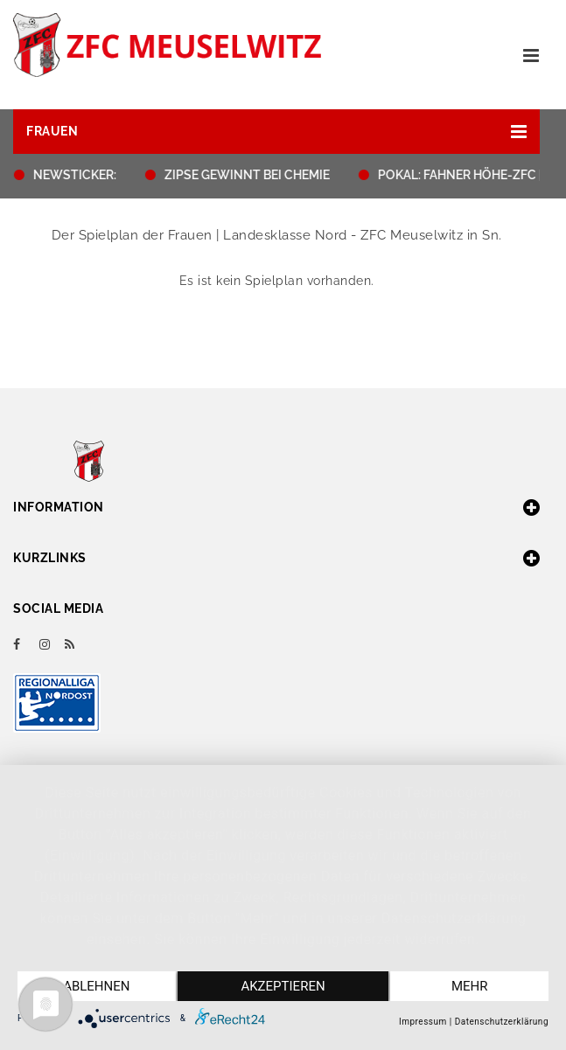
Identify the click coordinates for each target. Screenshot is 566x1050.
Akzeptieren (283, 986)
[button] (276, 131)
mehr (469, 986)
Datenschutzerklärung (502, 1021)
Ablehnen (96, 986)
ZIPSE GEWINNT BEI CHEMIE (252, 175)
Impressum (423, 1021)
